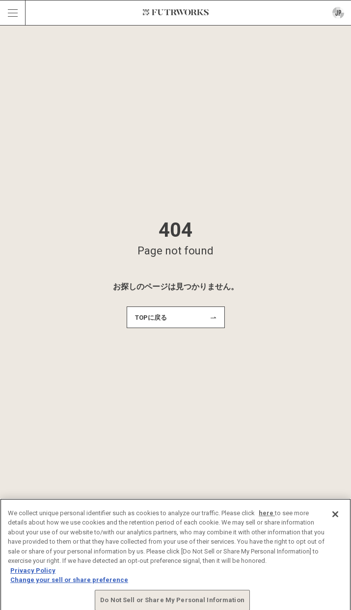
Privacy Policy (32, 573)
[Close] (335, 516)
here (267, 515)
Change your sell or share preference (69, 582)
